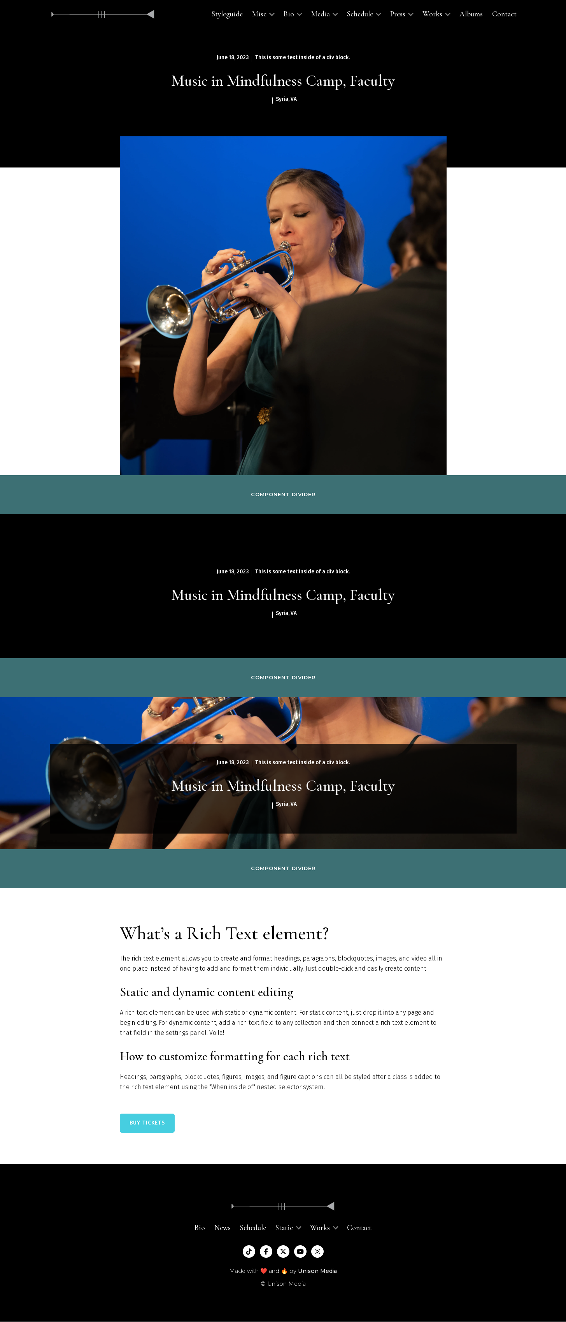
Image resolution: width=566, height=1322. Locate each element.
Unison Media (317, 1270)
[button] (263, 14)
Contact (504, 14)
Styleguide (227, 14)
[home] (103, 14)
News (222, 1227)
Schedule (253, 1227)
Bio (200, 1227)
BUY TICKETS (147, 1122)
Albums (471, 14)
